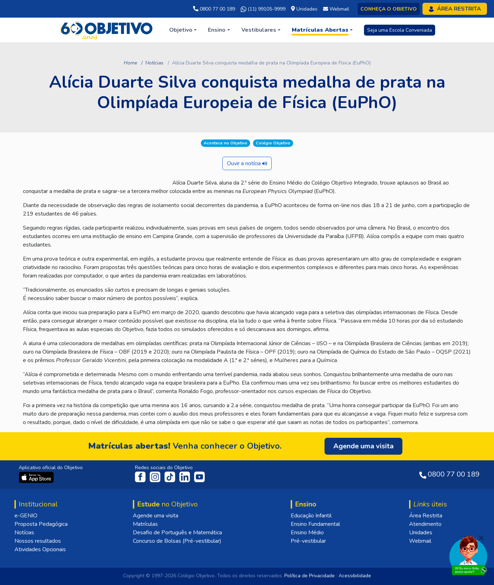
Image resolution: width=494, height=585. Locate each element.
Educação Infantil (311, 515)
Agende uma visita (155, 515)
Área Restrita (425, 515)
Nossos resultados (37, 541)
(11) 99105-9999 (263, 9)
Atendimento (425, 524)
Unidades (420, 532)
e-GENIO (25, 515)
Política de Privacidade (309, 575)
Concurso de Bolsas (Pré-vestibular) (177, 541)
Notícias (154, 63)
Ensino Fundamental (315, 524)
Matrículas (145, 524)
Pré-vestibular (308, 541)
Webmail (420, 541)
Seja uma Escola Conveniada (399, 30)
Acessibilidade (355, 575)
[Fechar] (481, 538)
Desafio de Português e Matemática (177, 532)
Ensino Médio (307, 532)
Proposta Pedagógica (41, 524)
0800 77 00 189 (214, 9)
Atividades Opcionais (40, 549)
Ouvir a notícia (247, 163)
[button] (182, 30)
